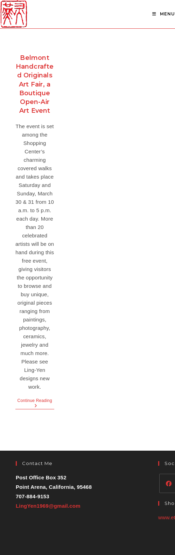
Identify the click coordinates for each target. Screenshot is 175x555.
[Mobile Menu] (163, 13)
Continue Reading (36, 403)
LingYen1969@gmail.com (48, 506)
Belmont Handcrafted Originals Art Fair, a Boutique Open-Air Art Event (35, 84)
